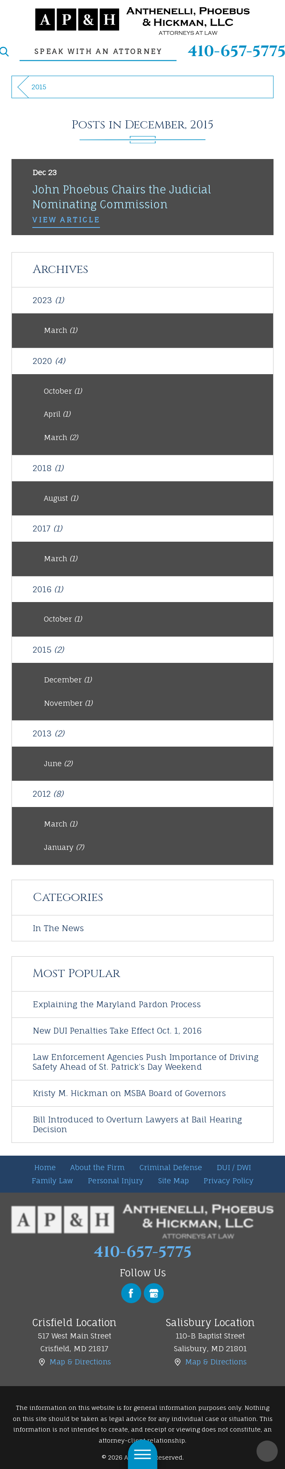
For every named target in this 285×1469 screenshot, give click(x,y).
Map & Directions (80, 1361)
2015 (38, 87)
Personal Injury (115, 1180)
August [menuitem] (61, 498)
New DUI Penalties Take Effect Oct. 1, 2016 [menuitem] (117, 1031)
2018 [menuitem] (48, 468)
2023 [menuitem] (48, 300)
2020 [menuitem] (49, 361)
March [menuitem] (60, 330)
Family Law (52, 1180)
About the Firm (97, 1167)
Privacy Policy (228, 1180)
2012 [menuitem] (48, 794)
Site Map (173, 1180)
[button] (142, 1454)
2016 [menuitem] (48, 589)
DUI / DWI (234, 1167)
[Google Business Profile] (154, 1293)
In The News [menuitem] (58, 928)
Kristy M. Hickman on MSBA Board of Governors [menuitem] (129, 1093)
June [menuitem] (58, 763)
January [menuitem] (64, 847)
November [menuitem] (68, 703)
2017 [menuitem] (47, 528)
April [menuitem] (57, 413)
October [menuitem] (63, 390)
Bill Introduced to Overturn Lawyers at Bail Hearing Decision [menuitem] (137, 1124)
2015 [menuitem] (48, 650)
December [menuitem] (67, 679)
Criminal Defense (171, 1167)
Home (45, 1167)
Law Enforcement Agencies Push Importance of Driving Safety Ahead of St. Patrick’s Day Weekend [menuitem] (146, 1062)
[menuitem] (45, 1167)
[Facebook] (131, 1293)
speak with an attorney (98, 51)
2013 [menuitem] (48, 733)
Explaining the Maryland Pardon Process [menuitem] (117, 1004)
